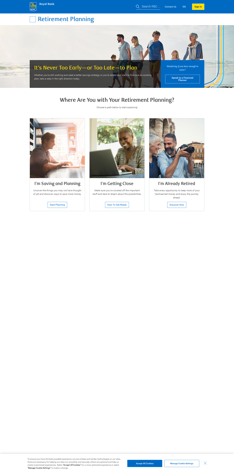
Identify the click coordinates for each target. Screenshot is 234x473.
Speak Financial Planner (182, 79)
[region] (117, 463)
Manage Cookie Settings (181, 463)
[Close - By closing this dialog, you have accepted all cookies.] (205, 463)
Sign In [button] (198, 6)
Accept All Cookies (145, 463)
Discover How (177, 204)
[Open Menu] (33, 19)
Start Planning (57, 204)
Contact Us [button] (170, 6)
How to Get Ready (117, 204)
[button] (148, 6)
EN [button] (184, 6)
